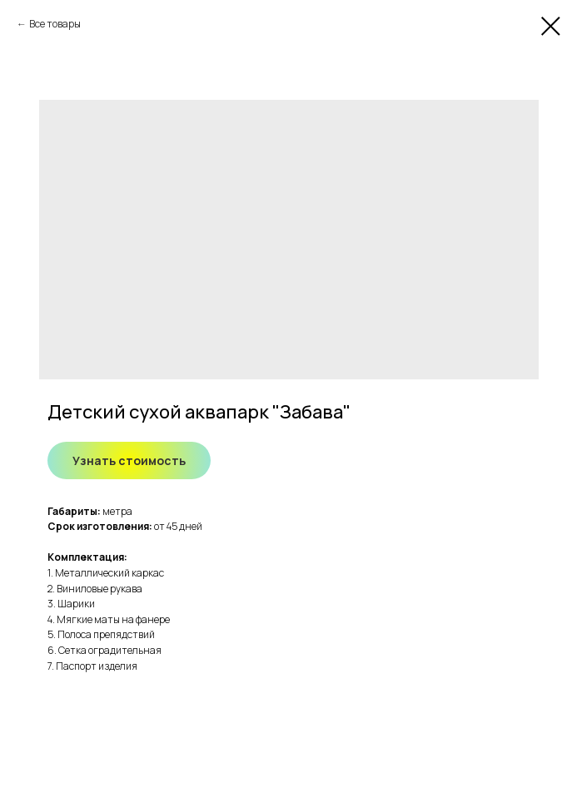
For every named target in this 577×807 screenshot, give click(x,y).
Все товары (55, 24)
